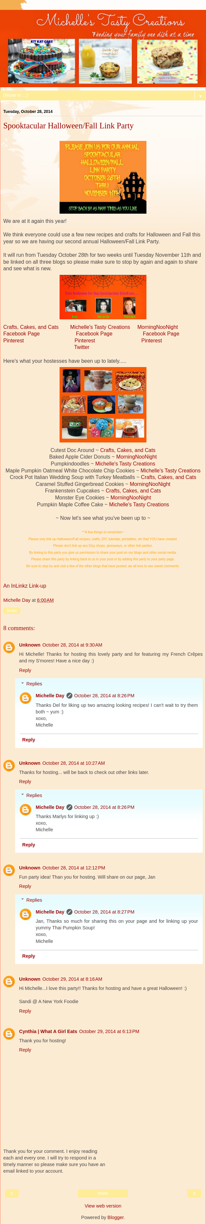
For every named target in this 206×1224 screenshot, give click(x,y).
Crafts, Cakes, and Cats (31, 327)
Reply (25, 670)
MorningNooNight (157, 327)
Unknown (29, 645)
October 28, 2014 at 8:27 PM (104, 912)
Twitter (82, 347)
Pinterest (13, 340)
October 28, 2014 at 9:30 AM (72, 645)
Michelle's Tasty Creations (100, 327)
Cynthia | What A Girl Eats (48, 1031)
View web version (103, 1206)
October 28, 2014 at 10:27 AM (73, 763)
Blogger (116, 1217)
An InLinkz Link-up (24, 586)
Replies (34, 683)
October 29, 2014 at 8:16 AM (72, 979)
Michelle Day (50, 695)
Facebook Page (21, 333)
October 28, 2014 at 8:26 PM (104, 695)
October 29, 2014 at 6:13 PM (109, 1031)
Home (103, 1193)
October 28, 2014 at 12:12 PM (73, 867)
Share (12, 610)
